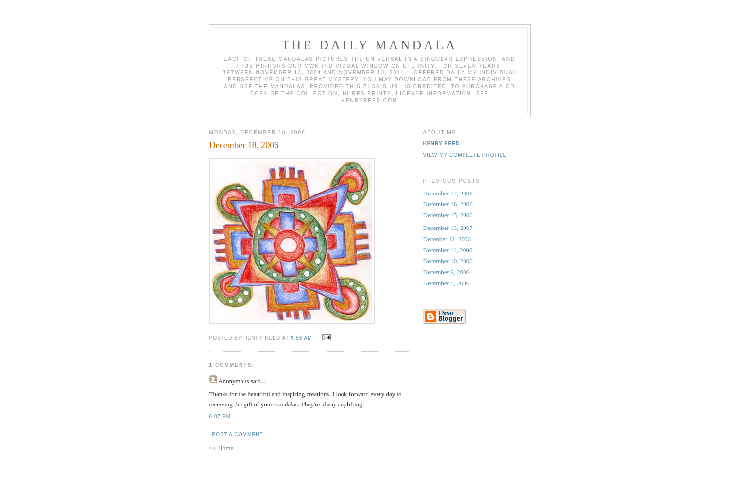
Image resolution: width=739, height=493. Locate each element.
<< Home (221, 448)
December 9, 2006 (446, 272)
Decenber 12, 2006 (447, 239)
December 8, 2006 (446, 283)
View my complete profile (465, 155)
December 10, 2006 (448, 260)
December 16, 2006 (448, 204)
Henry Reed (441, 143)
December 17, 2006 (448, 193)
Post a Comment (237, 434)
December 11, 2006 (448, 250)
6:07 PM (220, 416)
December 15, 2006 (448, 215)
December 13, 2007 (448, 227)
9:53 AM (301, 338)
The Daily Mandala (369, 45)
